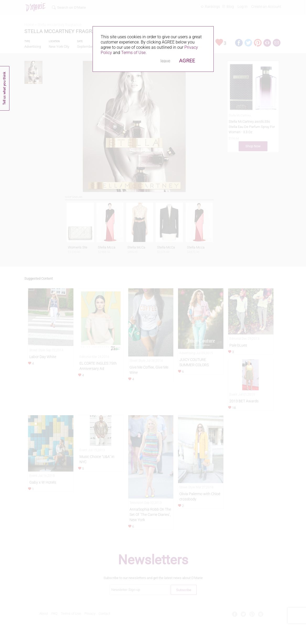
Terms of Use (133, 52)
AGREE (187, 60)
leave (165, 60)
